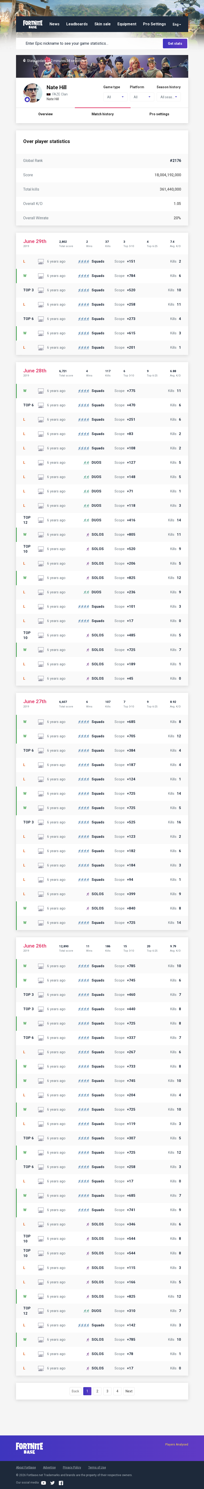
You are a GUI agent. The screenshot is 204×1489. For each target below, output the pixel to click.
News (55, 24)
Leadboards (77, 24)
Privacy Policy (72, 1467)
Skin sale (102, 24)
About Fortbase (26, 1467)
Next (129, 1391)
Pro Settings (154, 24)
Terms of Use (97, 1467)
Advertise (49, 1467)
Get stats (175, 43)
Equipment (126, 24)
